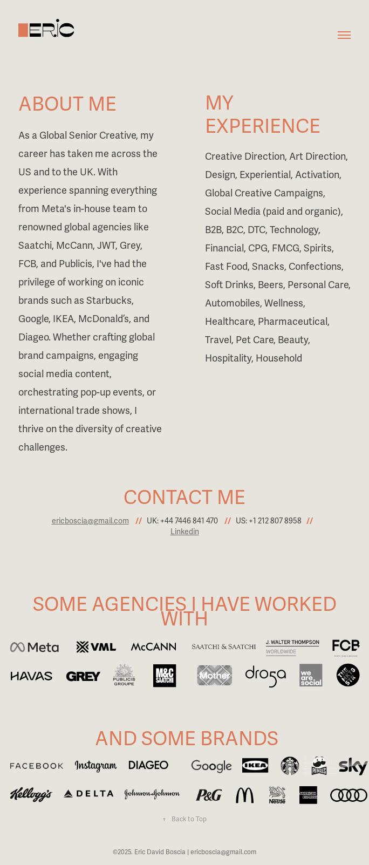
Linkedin (184, 531)
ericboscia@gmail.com (90, 521)
